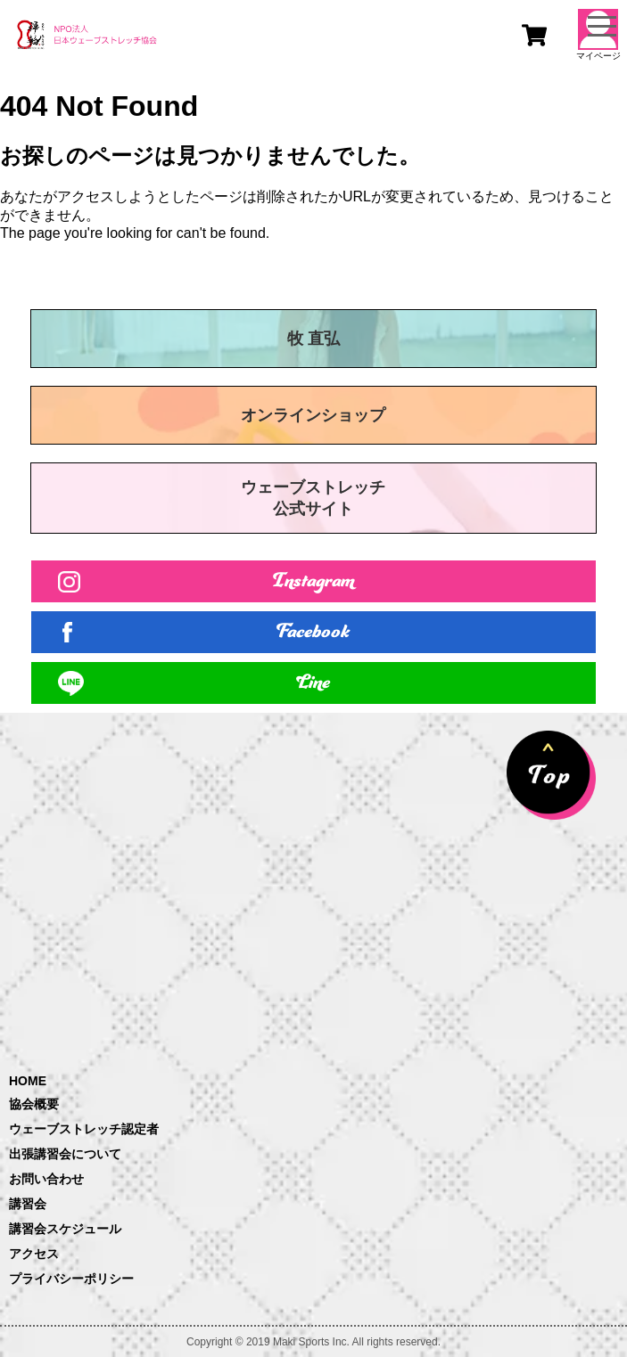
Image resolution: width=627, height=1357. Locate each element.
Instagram (313, 581)
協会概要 (34, 1104)
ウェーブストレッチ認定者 (84, 1129)
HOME (27, 1081)
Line (314, 683)
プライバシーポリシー (71, 1278)
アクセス (34, 1254)
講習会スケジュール (65, 1229)
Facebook (314, 632)
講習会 (27, 1204)
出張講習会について (65, 1154)
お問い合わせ (46, 1179)
